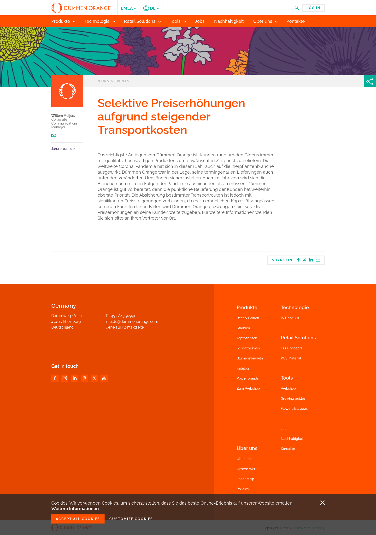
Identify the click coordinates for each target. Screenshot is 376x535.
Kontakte (288, 449)
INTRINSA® (290, 318)
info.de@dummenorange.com (132, 321)
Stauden (243, 328)
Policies (243, 489)
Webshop (288, 388)
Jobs (284, 429)
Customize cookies (131, 519)
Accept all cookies (78, 519)
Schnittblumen (248, 348)
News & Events (113, 81)
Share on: (296, 260)
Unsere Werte (247, 469)
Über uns (244, 459)
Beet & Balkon (248, 318)
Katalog (243, 368)
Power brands (248, 378)
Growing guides (293, 398)
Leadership (245, 479)
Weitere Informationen (75, 508)
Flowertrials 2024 (294, 408)
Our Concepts (291, 348)
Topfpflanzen (247, 338)
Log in (313, 8)
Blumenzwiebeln (250, 358)
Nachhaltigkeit (292, 439)
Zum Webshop (248, 388)
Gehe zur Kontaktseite (125, 327)
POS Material (291, 358)
